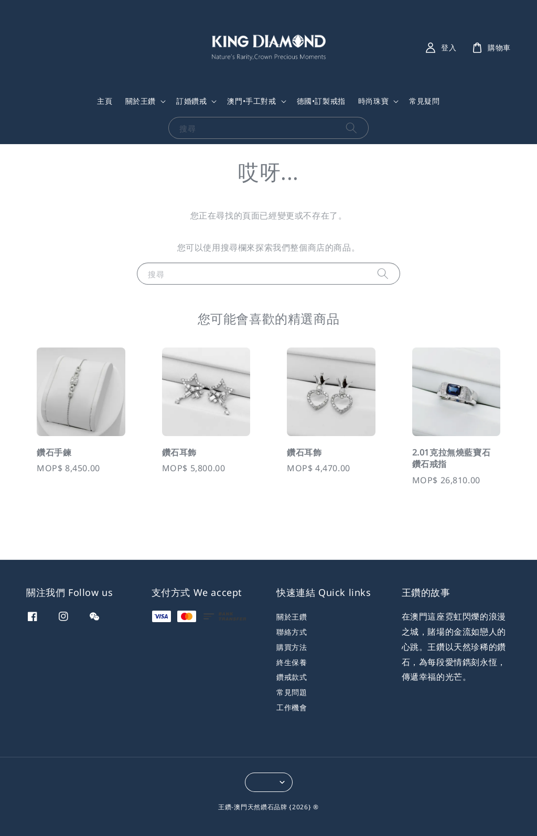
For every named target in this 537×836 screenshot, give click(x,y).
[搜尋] (351, 127)
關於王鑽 (140, 101)
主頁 (104, 101)
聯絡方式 (291, 632)
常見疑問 (424, 101)
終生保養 (291, 662)
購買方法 (291, 647)
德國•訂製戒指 (321, 101)
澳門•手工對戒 (251, 101)
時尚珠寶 (373, 101)
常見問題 (291, 692)
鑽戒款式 (291, 677)
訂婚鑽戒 (191, 101)
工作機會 (291, 707)
